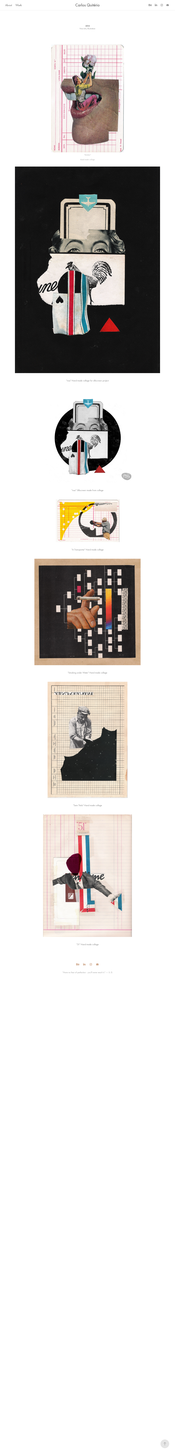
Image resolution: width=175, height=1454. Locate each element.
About (8, 5)
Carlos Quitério (87, 5)
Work (19, 5)
